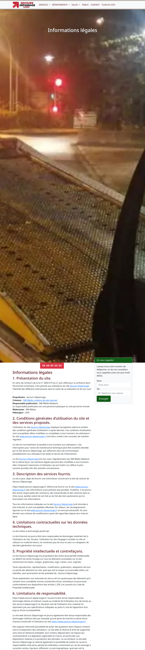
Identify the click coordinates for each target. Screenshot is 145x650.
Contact (95, 4)
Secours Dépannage (79, 386)
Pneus (85, 4)
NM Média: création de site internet (40, 400)
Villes (75, 4)
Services (43, 4)
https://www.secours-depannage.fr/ (68, 621)
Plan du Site (108, 4)
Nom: (99, 380)
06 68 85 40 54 (52, 365)
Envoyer (103, 398)
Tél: (98, 389)
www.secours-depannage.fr (33, 436)
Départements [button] (60, 4)
